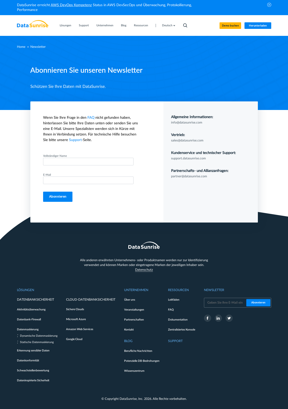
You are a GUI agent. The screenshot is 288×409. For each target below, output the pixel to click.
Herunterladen (258, 26)
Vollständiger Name (55, 156)
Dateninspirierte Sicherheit (33, 380)
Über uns (129, 299)
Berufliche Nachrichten (138, 351)
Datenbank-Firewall (29, 319)
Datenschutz (144, 269)
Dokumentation (178, 319)
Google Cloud (74, 339)
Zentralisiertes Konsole (181, 329)
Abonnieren (57, 196)
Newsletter (214, 290)
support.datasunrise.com (188, 158)
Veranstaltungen (134, 309)
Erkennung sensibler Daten (33, 350)
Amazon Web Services (79, 329)
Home (21, 46)
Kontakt (129, 329)
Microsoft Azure (76, 319)
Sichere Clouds (75, 309)
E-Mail (47, 175)
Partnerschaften (134, 319)
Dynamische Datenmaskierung (38, 335)
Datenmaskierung (28, 329)
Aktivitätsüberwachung (31, 309)
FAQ (90, 118)
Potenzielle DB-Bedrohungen (141, 361)
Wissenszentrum (134, 371)
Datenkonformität (28, 360)
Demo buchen (230, 26)
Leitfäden (173, 299)
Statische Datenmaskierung (37, 342)
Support (84, 25)
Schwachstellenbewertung (33, 370)
